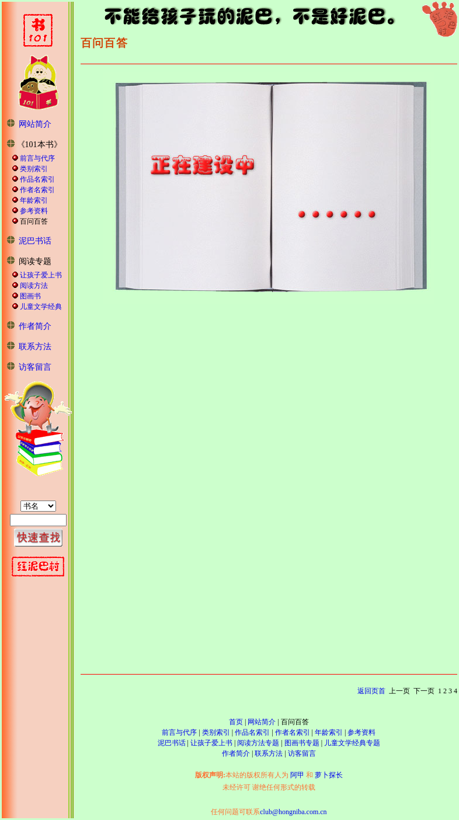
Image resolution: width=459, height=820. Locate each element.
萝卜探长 (329, 775)
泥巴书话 (35, 241)
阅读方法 (34, 286)
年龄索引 (34, 200)
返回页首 (371, 691)
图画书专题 (301, 743)
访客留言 (35, 367)
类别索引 (34, 169)
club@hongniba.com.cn (293, 812)
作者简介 (35, 326)
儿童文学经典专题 (352, 743)
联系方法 (35, 346)
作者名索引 (37, 190)
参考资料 (34, 211)
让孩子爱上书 (41, 275)
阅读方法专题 (258, 743)
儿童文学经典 (41, 307)
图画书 (30, 296)
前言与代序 (37, 158)
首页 (236, 722)
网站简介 (35, 124)
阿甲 (297, 775)
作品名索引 (37, 179)
